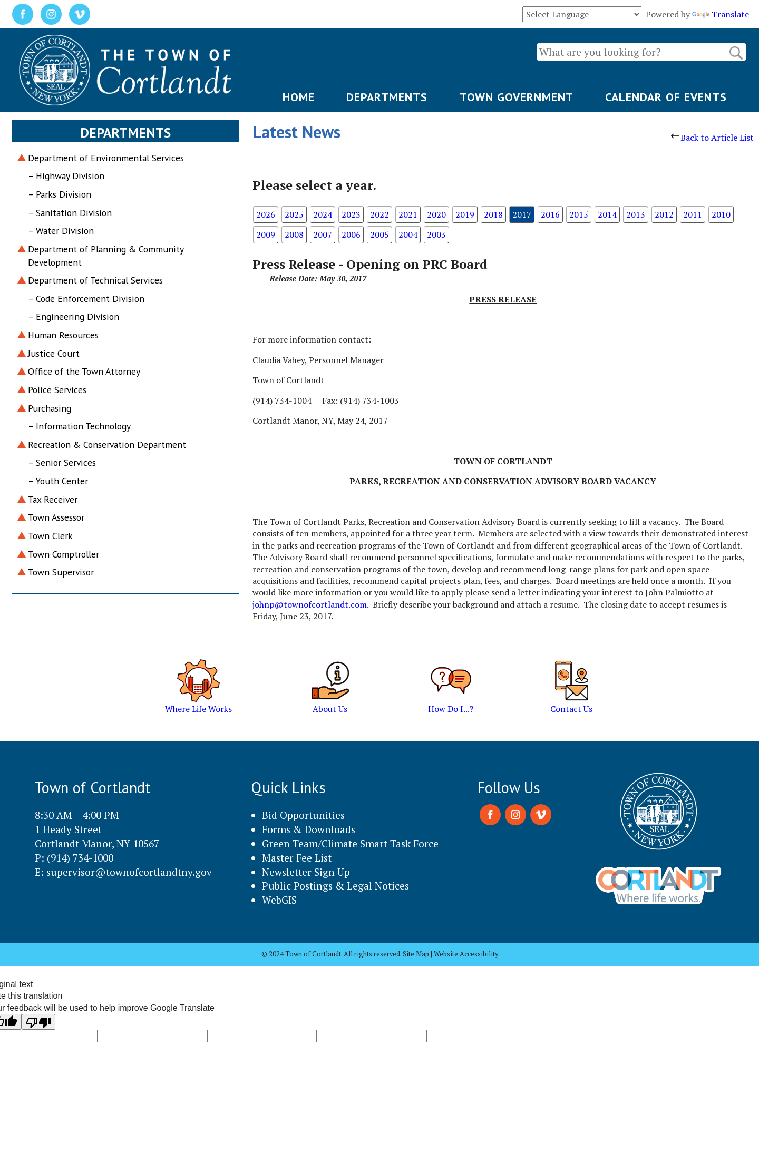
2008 (294, 234)
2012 (664, 214)
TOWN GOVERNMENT (516, 97)
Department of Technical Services (95, 280)
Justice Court (54, 353)
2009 (265, 234)
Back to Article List (712, 137)
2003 (436, 234)
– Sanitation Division (70, 213)
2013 (635, 214)
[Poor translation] (38, 1022)
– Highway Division (66, 176)
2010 (721, 214)
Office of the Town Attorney (84, 371)
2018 (493, 214)
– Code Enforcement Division (86, 298)
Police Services (57, 390)
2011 (692, 214)
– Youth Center (58, 481)
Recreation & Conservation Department (107, 444)
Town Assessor (56, 517)
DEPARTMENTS (386, 97)
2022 (379, 214)
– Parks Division (59, 194)
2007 (322, 234)
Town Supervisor (61, 572)
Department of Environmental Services (106, 158)
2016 (550, 214)
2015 (578, 214)
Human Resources (63, 335)
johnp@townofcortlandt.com (309, 604)
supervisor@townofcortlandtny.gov (129, 871)
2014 (607, 214)
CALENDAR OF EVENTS (666, 97)
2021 (407, 214)
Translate (720, 14)
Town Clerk (50, 536)
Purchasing (49, 408)
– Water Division (61, 230)
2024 (322, 214)
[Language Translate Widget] (581, 14)
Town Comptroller (63, 554)
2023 (351, 214)
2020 (436, 214)
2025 (294, 214)
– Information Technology (79, 426)
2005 (379, 234)
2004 (407, 234)
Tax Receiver (52, 499)
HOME (299, 97)
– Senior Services (62, 462)
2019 (464, 214)
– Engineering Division (73, 316)
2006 (351, 234)
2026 (265, 214)
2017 (521, 214)
